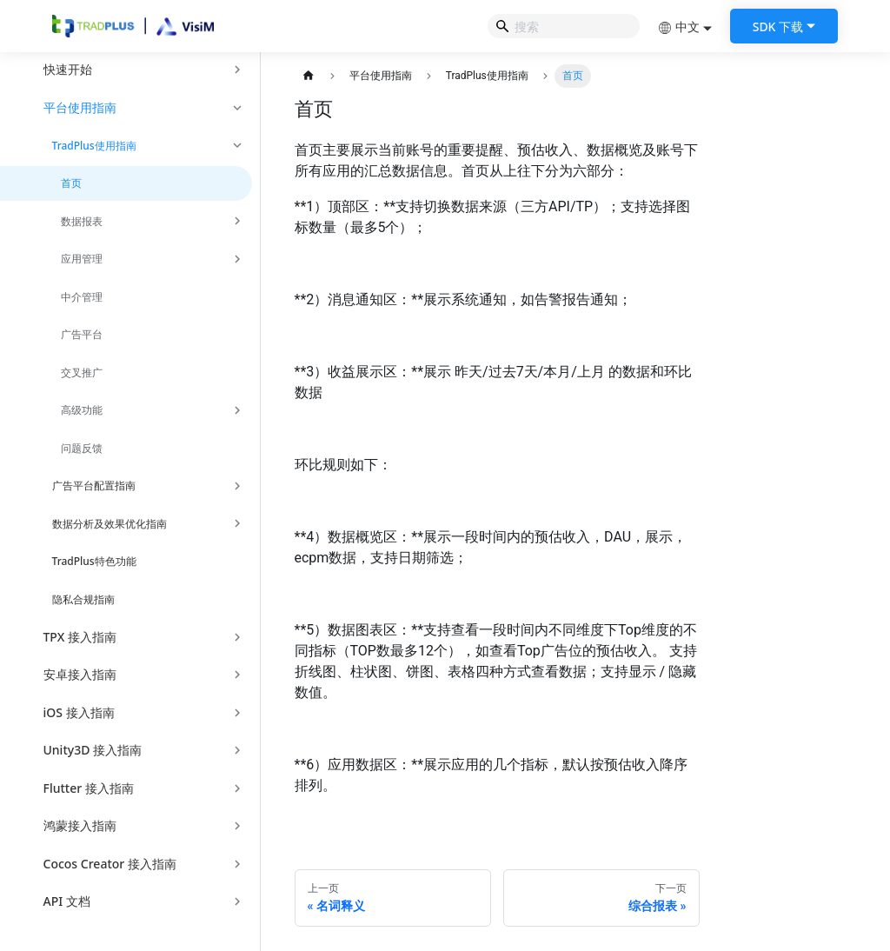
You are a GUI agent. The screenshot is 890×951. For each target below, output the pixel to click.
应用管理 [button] (82, 258)
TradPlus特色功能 (94, 561)
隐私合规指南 (83, 599)
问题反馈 (82, 448)
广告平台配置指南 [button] (94, 485)
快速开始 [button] (67, 69)
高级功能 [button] (82, 409)
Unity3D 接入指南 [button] (93, 750)
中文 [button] (679, 26)
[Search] (564, 26)
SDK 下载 (778, 26)
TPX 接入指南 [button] (79, 636)
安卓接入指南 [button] (79, 674)
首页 (71, 183)
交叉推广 (82, 372)
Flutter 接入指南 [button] (88, 788)
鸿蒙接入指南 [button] (79, 825)
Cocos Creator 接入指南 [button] (109, 863)
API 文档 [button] (66, 901)
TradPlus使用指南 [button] (94, 145)
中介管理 (82, 296)
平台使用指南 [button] (79, 107)
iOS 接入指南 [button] (79, 712)
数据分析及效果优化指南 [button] (109, 523)
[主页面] (309, 76)
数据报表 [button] (82, 221)
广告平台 (82, 334)
